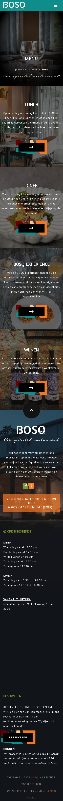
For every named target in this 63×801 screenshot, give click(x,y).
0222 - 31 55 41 (20, 507)
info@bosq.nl (46, 507)
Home (34, 69)
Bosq (34, 777)
